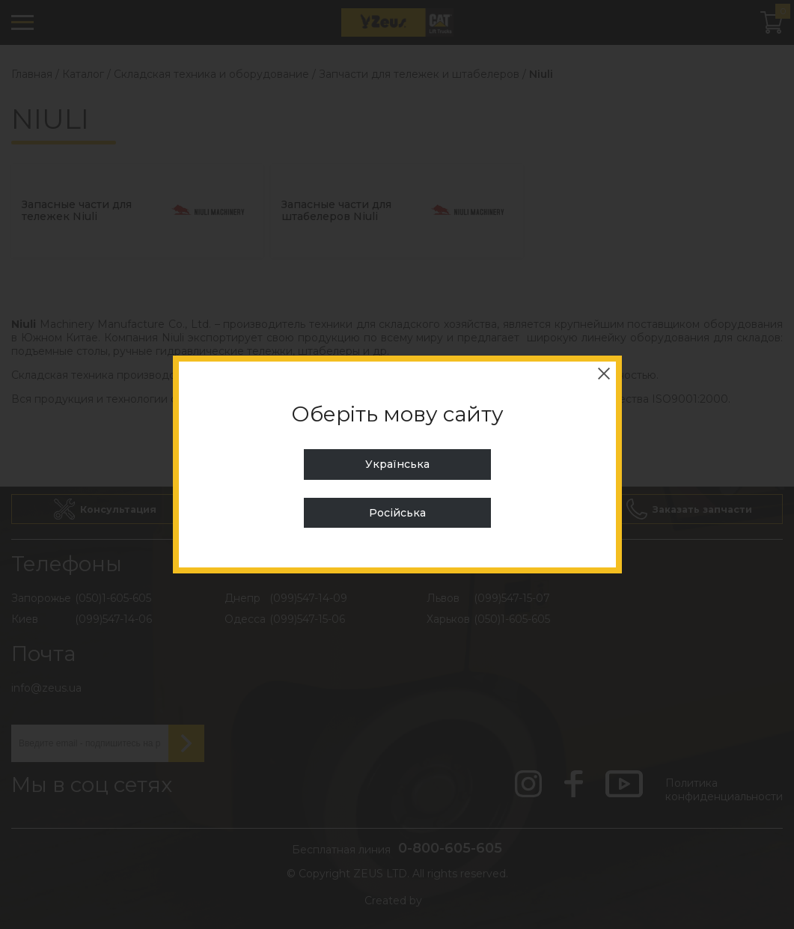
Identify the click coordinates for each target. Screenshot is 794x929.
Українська (397, 464)
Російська (397, 513)
